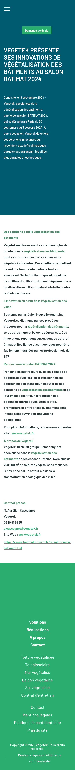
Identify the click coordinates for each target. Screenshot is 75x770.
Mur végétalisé (37, 672)
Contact (37, 644)
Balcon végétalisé (37, 679)
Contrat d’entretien (37, 695)
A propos (37, 637)
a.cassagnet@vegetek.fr (21, 528)
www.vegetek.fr (23, 433)
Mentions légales (37, 714)
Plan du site (37, 730)
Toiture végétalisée (37, 657)
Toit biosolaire (37, 664)
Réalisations (38, 629)
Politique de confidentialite (37, 722)
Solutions (37, 622)
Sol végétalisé (37, 687)
